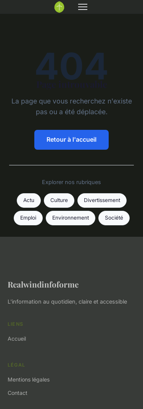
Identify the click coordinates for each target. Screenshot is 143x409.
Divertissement (102, 200)
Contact (17, 393)
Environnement (70, 218)
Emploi (28, 218)
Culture (59, 200)
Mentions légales (29, 379)
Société (114, 218)
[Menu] (82, 7)
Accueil (17, 338)
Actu (28, 200)
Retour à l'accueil (71, 139)
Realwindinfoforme (43, 284)
